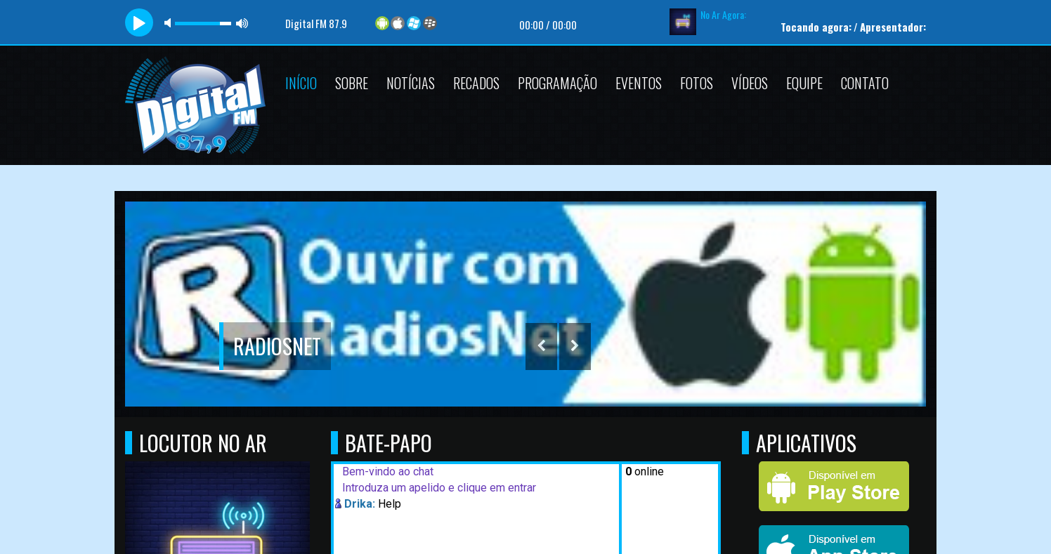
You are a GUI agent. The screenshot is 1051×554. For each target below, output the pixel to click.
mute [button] (170, 23)
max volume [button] (242, 23)
